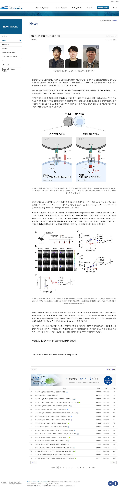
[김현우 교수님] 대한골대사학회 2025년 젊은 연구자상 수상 (50, 392)
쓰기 (113, 462)
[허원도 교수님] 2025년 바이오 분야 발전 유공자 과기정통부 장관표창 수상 (54, 399)
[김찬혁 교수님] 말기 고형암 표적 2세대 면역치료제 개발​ (45, 36)
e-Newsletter (6, 65)
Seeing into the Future (9, 56)
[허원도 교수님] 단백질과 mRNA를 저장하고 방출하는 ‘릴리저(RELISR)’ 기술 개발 (55, 433)
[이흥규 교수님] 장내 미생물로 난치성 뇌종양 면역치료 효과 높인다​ (52, 437)
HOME (112, 1)
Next (93, 467)
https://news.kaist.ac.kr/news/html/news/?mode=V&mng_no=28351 (55, 355)
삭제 (113, 369)
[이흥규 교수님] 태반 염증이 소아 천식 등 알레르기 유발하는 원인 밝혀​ (53, 419)
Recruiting (5, 44)
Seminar (4, 48)
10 (83, 467)
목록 (34, 369)
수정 (108, 369)
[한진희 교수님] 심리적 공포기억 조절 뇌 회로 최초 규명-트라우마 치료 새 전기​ (55, 458)
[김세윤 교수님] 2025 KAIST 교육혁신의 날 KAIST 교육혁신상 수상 (52, 444)
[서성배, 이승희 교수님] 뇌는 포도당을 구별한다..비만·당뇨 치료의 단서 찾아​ (54, 430)
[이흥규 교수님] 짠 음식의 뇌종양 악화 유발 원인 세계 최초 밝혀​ (51, 440)
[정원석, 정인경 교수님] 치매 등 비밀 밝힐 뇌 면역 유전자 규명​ (51, 409)
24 (89, 467)
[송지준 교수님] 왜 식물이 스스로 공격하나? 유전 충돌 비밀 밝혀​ (51, 426)
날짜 (106, 388)
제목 (64, 388)
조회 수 (114, 388)
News (4, 40)
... (86, 467)
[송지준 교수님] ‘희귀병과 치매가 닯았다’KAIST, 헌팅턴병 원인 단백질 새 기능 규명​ (56, 412)
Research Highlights (8, 52)
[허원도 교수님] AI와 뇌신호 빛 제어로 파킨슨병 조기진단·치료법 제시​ (53, 416)
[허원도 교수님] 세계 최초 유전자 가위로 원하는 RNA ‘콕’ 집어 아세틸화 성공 (54, 447)
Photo (4, 61)
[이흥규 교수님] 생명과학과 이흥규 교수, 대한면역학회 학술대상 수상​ (52, 406)
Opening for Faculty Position (8, 70)
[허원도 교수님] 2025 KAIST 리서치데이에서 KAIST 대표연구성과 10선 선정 (54, 451)
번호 (31, 388)
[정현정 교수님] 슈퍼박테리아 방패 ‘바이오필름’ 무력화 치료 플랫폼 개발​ (53, 454)
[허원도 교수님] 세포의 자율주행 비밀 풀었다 (46, 395)
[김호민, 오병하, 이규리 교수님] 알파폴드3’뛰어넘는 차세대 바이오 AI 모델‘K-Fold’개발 (57, 402)
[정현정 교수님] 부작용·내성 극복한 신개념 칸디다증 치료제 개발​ (51, 423)
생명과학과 (33, 40)
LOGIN (117, 1)
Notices (4, 36)
